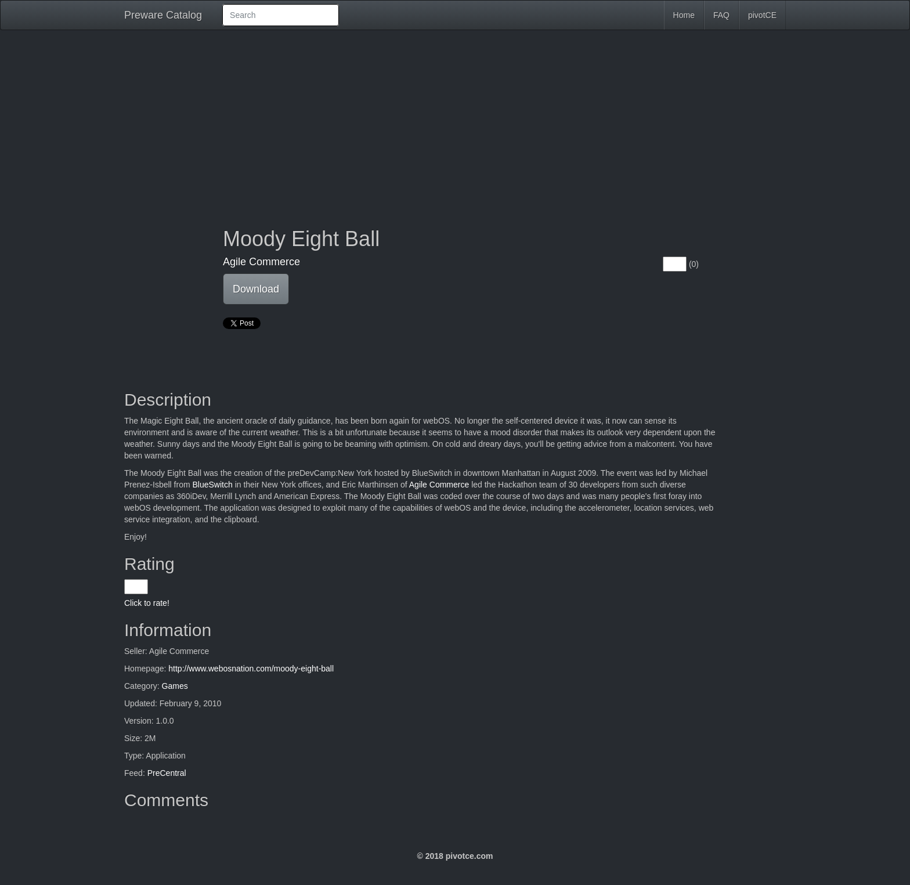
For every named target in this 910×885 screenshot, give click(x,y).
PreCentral (166, 773)
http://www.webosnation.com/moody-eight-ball (251, 668)
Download (256, 289)
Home (684, 15)
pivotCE (762, 15)
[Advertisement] (455, 123)
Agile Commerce (261, 262)
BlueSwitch (212, 484)
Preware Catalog (163, 15)
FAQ (721, 15)
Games (175, 686)
